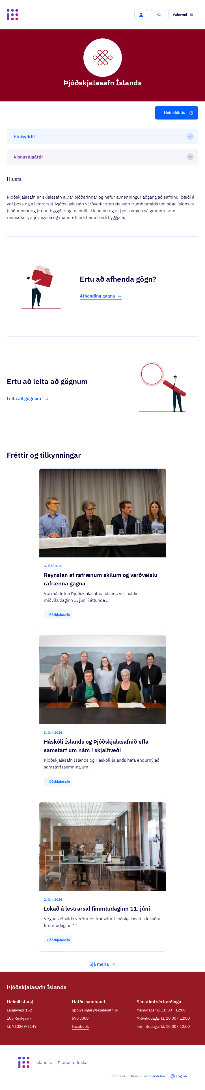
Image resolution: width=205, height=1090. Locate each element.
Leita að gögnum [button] (28, 398)
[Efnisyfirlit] (102, 136)
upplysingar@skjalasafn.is (95, 1010)
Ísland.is (43, 1062)
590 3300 (80, 1018)
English (181, 1076)
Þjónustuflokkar (73, 1062)
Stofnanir (118, 1076)
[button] (141, 14)
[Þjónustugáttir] (102, 157)
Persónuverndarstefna (148, 1076)
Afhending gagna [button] (101, 296)
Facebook (80, 1026)
